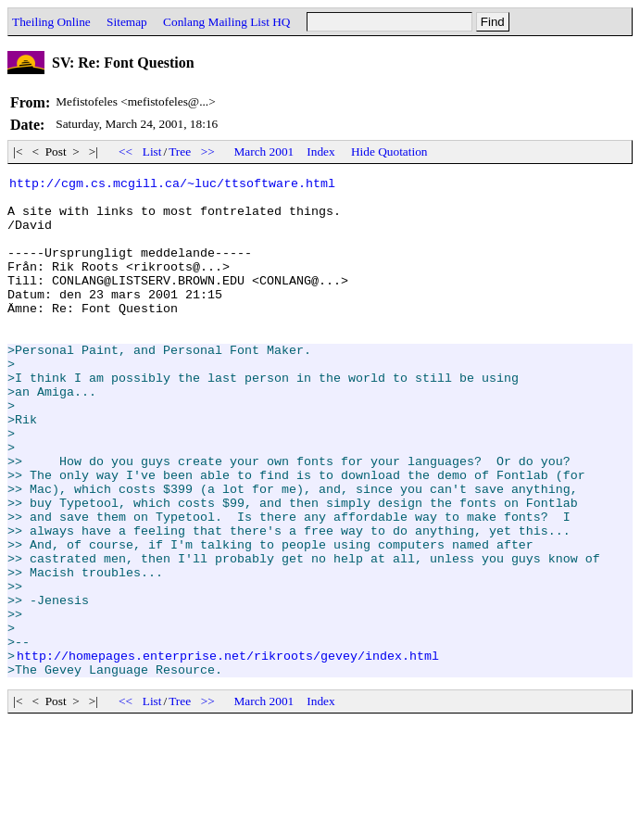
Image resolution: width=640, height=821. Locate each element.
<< (126, 151)
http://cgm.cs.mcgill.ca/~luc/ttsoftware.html (172, 185)
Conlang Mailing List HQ (226, 22)
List (152, 151)
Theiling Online (51, 22)
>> (207, 151)
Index (320, 151)
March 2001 (264, 151)
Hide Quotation (389, 151)
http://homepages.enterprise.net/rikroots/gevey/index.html (228, 752)
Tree (180, 151)
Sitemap (127, 22)
